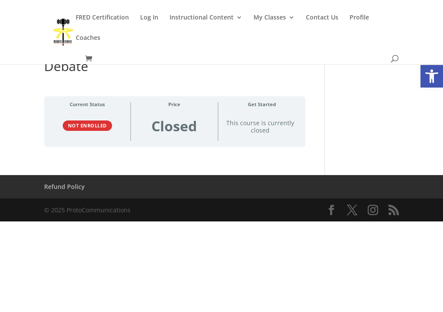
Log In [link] (149, 17)
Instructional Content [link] (202, 17)
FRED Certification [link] (102, 17)
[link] (432, 76)
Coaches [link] (88, 38)
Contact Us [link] (322, 17)
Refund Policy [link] (64, 186)
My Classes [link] (270, 17)
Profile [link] (359, 17)
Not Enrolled (87, 125)
